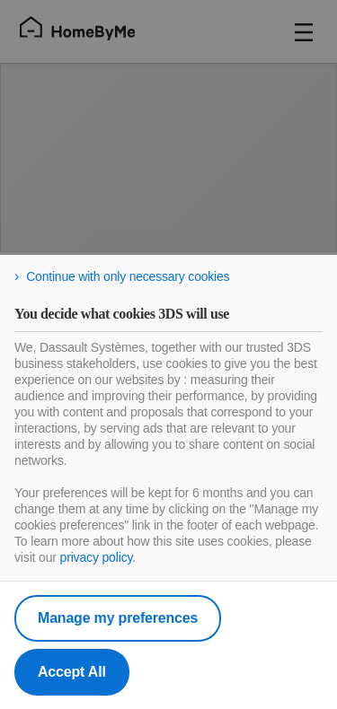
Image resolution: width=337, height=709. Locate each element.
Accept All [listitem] (72, 671)
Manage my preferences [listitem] (118, 618)
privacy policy (96, 557)
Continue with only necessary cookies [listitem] (127, 276)
